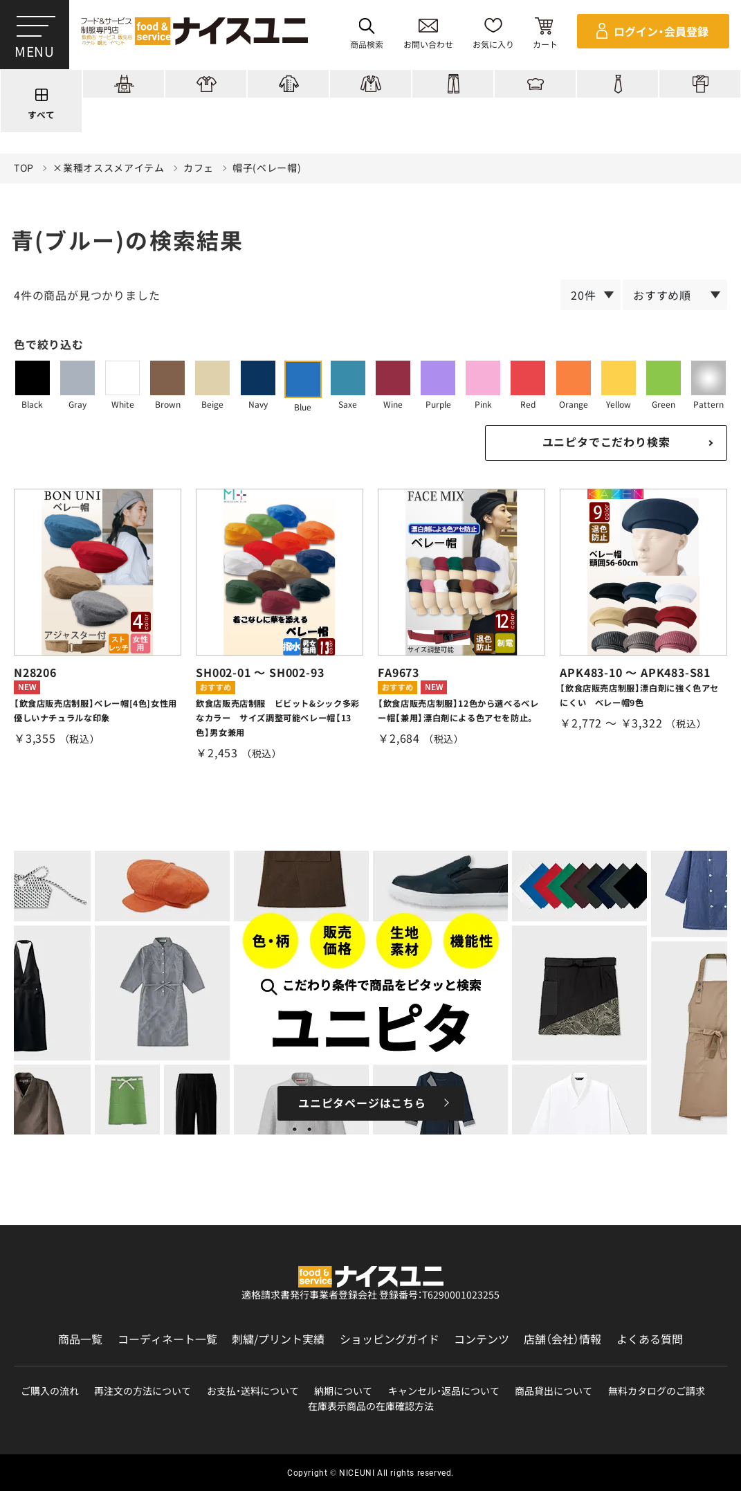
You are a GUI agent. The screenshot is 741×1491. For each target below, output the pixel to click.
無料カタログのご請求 (656, 1391)
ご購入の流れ (50, 1391)
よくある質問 (649, 1339)
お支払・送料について (253, 1391)
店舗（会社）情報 (562, 1339)
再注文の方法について (142, 1391)
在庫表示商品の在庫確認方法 (371, 1406)
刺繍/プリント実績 (278, 1339)
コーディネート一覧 (167, 1339)
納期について (343, 1391)
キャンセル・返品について (444, 1391)
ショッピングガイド (389, 1339)
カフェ (198, 167)
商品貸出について (553, 1391)
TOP (24, 167)
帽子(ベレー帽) (267, 167)
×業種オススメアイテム (109, 167)
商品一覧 (80, 1339)
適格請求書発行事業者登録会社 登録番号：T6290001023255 (370, 1294)
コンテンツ (481, 1339)
